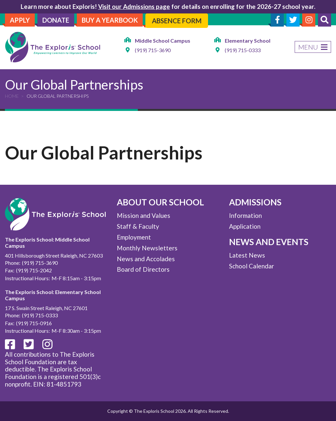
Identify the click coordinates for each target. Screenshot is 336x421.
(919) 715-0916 (34, 323)
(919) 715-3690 (153, 50)
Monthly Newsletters (147, 248)
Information (245, 215)
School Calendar (251, 266)
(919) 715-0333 (243, 50)
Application (245, 226)
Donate (55, 20)
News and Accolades (146, 259)
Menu (312, 47)
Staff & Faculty (138, 226)
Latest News (247, 255)
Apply (20, 20)
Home (12, 96)
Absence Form (176, 21)
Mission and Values (143, 215)
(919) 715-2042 (34, 270)
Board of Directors (143, 269)
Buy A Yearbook (110, 20)
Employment (134, 237)
